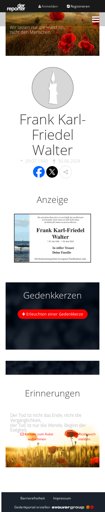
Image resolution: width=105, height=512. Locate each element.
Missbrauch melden (84, 436)
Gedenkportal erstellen (54, 507)
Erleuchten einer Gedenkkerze (52, 314)
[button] (96, 19)
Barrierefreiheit (32, 498)
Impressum (62, 498)
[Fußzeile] (54, 498)
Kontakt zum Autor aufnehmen (36, 436)
